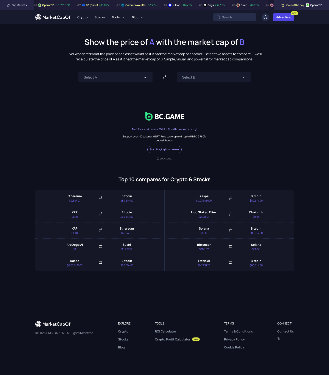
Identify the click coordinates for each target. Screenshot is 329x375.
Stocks (100, 17)
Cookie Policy (234, 347)
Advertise (283, 17)
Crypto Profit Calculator (177, 339)
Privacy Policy (234, 339)
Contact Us (285, 331)
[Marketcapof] (52, 17)
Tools (116, 17)
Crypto (82, 17)
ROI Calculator (165, 331)
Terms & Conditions (238, 331)
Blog (135, 17)
